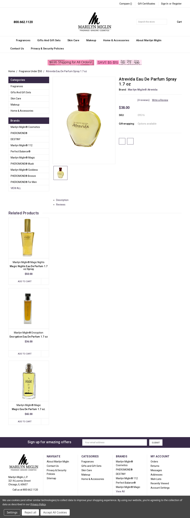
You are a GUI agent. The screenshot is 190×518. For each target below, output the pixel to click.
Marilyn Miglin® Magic (23, 157)
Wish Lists (156, 479)
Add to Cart (25, 281)
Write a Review (160, 100)
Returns (155, 466)
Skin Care (74, 40)
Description (63, 200)
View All (16, 188)
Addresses (156, 474)
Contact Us (18, 48)
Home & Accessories (117, 40)
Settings (12, 512)
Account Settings (160, 487)
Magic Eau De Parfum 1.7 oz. (29, 409)
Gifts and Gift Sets (50, 40)
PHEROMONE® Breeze (23, 176)
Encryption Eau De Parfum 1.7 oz (29, 336)
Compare (125, 3)
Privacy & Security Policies (47, 48)
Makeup (92, 40)
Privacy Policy (38, 504)
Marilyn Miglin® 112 (21, 145)
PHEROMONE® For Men (24, 182)
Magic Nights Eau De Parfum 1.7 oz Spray (29, 267)
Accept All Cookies (55, 512)
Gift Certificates (146, 3)
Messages (156, 470)
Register (177, 3)
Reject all (30, 512)
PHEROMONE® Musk (22, 163)
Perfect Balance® (21, 151)
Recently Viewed (160, 483)
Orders (154, 461)
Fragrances (24, 40)
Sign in (164, 3)
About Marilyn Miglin (148, 40)
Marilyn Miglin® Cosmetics (25, 127)
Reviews (62, 204)
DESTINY (15, 139)
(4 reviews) (143, 100)
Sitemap (51, 478)
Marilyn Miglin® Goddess (24, 169)
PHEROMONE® (19, 133)
